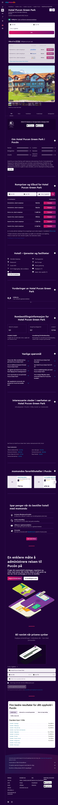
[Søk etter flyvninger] (3, 7)
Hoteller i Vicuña (13, 736)
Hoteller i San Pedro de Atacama (17, 730)
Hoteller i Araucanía (27, 6)
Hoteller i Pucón (36, 6)
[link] (31, 538)
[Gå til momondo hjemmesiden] (10, 2)
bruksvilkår (27, 689)
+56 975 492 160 (12, 17)
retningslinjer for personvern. (37, 689)
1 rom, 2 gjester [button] (14, 28)
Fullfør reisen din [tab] (15, 715)
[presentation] (40, 125)
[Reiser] (3, 20)
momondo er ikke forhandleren (32, 762)
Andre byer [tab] (13, 712)
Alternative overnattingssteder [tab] (27, 712)
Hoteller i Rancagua (14, 744)
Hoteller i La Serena (14, 734)
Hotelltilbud (11, 6)
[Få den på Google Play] (30, 126)
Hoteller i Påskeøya (14, 725)
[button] (2, 2)
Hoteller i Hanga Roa (15, 740)
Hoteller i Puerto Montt (15, 738)
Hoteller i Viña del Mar (15, 727)
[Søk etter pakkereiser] (3, 16)
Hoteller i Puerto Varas (15, 742)
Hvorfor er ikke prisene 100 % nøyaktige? (32, 768)
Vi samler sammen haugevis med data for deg (32, 765)
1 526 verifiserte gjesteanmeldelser (27, 19)
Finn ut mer (53, 231)
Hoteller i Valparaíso (14, 732)
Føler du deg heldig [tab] (43, 712)
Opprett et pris (31, 531)
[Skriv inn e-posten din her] (33, 679)
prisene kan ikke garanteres (46, 758)
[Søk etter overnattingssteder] (3, 10)
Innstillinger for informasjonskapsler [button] (15, 238)
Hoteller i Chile (18, 6)
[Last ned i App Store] (40, 126)
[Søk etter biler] (3, 13)
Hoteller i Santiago (14, 723)
